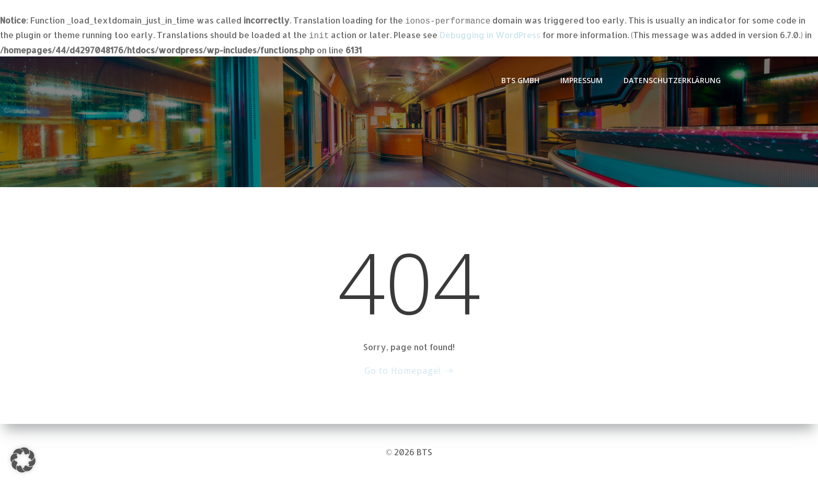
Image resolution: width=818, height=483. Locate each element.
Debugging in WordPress (490, 33)
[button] (23, 460)
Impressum (581, 78)
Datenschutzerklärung (672, 78)
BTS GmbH (520, 78)
